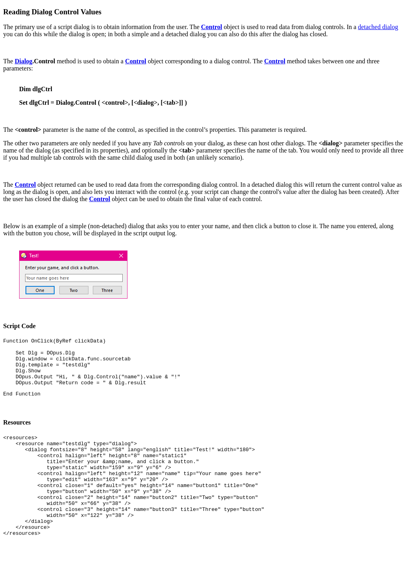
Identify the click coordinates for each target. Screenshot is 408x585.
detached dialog (378, 26)
